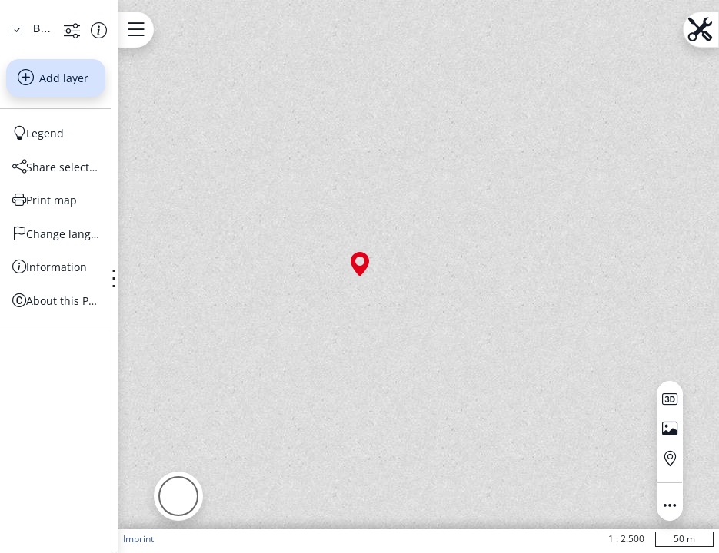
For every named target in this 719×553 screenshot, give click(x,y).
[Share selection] (87, 290)
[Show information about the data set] (144, 153)
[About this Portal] (87, 424)
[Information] (87, 391)
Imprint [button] (200, 538)
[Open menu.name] (198, 30)
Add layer (84, 201)
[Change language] (87, 357)
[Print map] (87, 324)
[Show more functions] (118, 153)
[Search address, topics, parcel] (76, 100)
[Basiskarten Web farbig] (73, 152)
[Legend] (87, 257)
